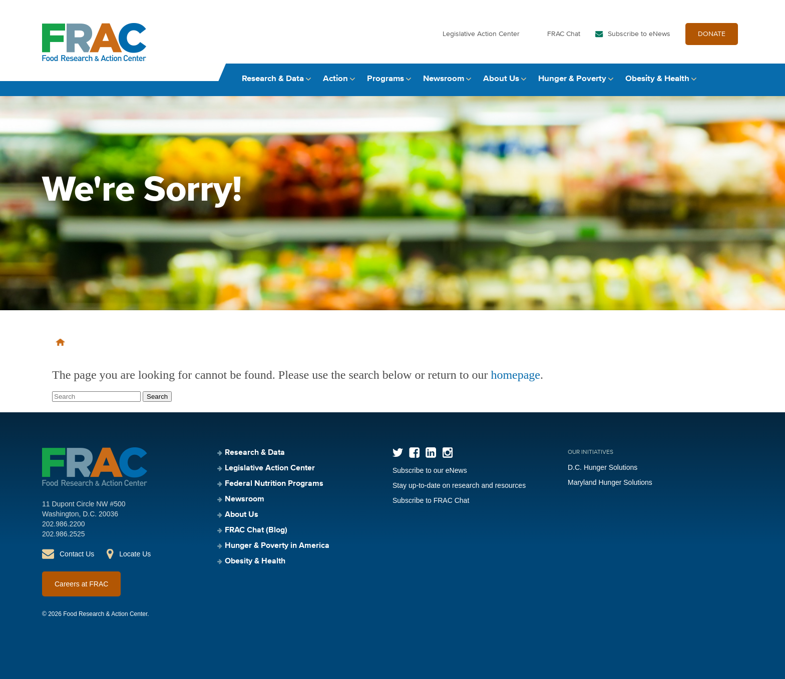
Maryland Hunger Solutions (610, 482)
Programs (385, 79)
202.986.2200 (63, 524)
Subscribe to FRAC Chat (430, 500)
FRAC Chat (563, 34)
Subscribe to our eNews (429, 470)
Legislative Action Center (481, 34)
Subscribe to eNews (639, 34)
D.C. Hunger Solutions (602, 467)
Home (60, 342)
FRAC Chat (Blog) (256, 530)
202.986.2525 (63, 534)
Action (335, 79)
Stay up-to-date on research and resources (459, 485)
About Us (501, 79)
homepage (515, 374)
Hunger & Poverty (572, 79)
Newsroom (443, 79)
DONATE (711, 34)
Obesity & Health (657, 79)
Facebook (414, 452)
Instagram (447, 452)
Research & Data (273, 79)
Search (733, 79)
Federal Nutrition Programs (274, 484)
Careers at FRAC (81, 584)
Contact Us (77, 554)
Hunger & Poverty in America (277, 546)
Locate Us (135, 554)
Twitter (397, 452)
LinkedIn (431, 452)
